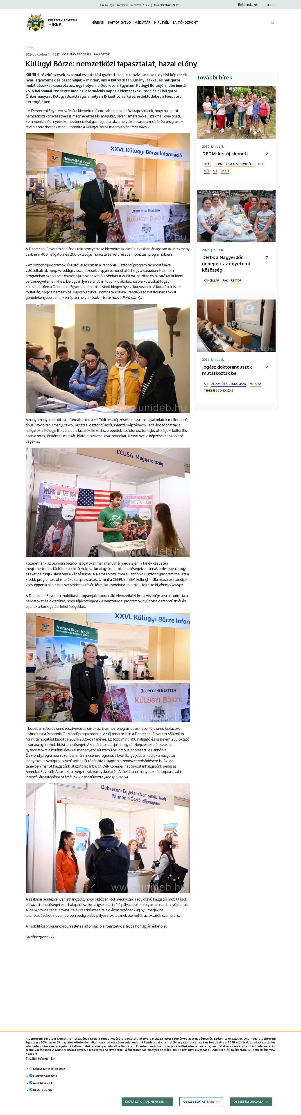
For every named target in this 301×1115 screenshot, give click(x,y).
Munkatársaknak (162, 5)
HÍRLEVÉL (161, 22)
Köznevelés (122, 5)
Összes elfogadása (248, 1101)
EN (274, 5)
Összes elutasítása (198, 1101)
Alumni (176, 5)
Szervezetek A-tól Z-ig (141, 5)
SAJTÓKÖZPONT (185, 22)
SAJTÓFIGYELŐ (119, 22)
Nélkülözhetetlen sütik (49, 1068)
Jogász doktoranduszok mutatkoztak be (227, 370)
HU (269, 5)
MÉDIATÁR (142, 22)
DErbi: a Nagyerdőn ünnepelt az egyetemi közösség (226, 263)
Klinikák (104, 5)
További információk (40, 1059)
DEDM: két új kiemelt (225, 153)
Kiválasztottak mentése (144, 1101)
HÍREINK (98, 22)
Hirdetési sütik (42, 1090)
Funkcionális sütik (45, 1076)
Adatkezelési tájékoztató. (230, 1050)
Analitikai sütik (43, 1083)
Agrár (112, 5)
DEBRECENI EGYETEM (62, 20)
